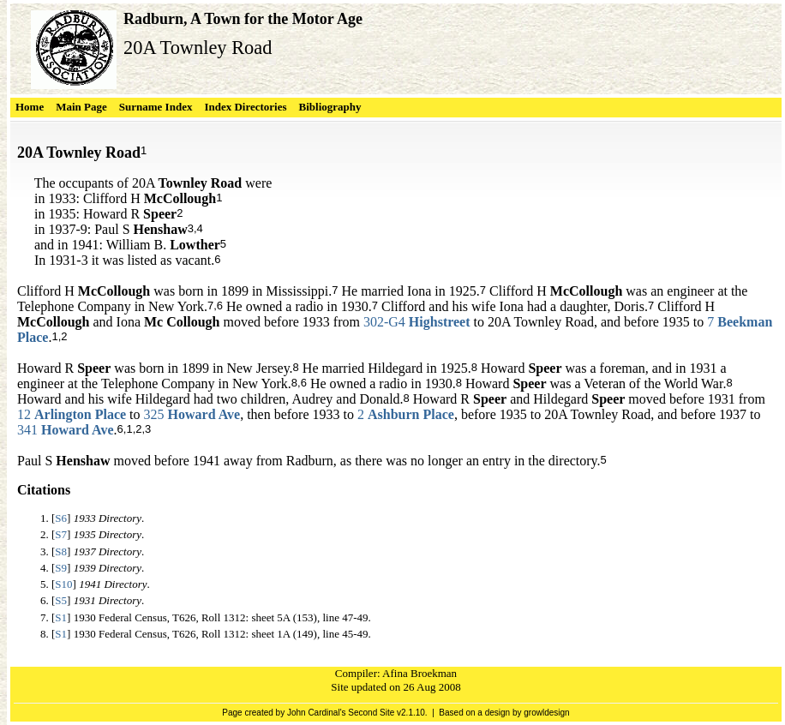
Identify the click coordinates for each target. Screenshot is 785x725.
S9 (61, 567)
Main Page (81, 106)
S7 (61, 534)
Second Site (371, 712)
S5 (61, 600)
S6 (61, 518)
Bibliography (330, 106)
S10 (63, 584)
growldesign (546, 712)
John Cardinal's (316, 712)
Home (29, 106)
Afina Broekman (419, 673)
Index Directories (245, 106)
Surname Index (156, 106)
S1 (61, 617)
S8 (61, 551)
